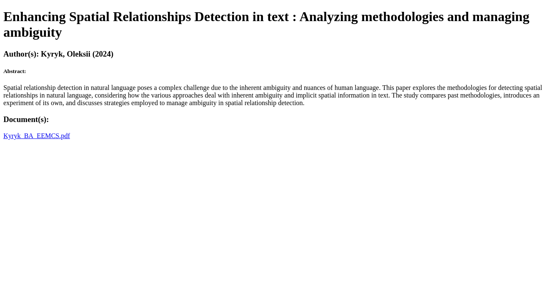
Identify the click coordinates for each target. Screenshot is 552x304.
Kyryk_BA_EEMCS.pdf (36, 135)
